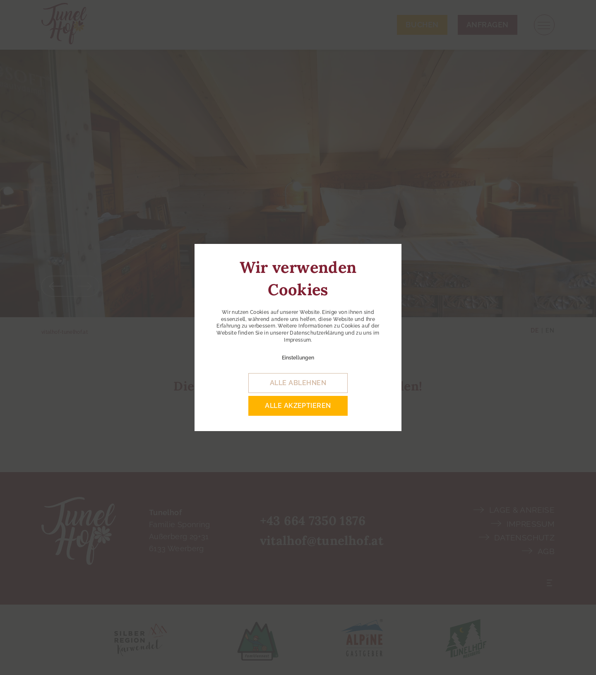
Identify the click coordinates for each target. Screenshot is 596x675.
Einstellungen (298, 358)
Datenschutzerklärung (317, 333)
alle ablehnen (298, 383)
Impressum (297, 340)
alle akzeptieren (298, 406)
